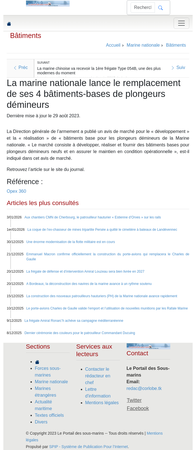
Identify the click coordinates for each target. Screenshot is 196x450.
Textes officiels (49, 415)
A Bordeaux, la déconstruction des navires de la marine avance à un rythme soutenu (89, 284)
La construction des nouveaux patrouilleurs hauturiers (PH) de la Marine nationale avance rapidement (101, 296)
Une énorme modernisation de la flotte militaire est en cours (70, 242)
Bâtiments (25, 35)
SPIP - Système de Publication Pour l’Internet (88, 446)
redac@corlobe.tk (144, 388)
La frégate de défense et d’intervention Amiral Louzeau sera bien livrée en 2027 (85, 271)
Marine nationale (51, 381)
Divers (41, 422)
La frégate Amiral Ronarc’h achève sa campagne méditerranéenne (73, 321)
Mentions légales (102, 402)
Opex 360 (16, 191)
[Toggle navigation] (181, 23)
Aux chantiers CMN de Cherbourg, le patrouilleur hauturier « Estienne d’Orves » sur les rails (92, 217)
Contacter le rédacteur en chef (97, 376)
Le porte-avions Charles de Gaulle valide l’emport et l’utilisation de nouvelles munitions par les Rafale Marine (107, 308)
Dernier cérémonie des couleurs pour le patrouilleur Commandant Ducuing (79, 333)
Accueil (113, 45)
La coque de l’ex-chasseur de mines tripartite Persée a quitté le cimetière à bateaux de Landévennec (102, 230)
